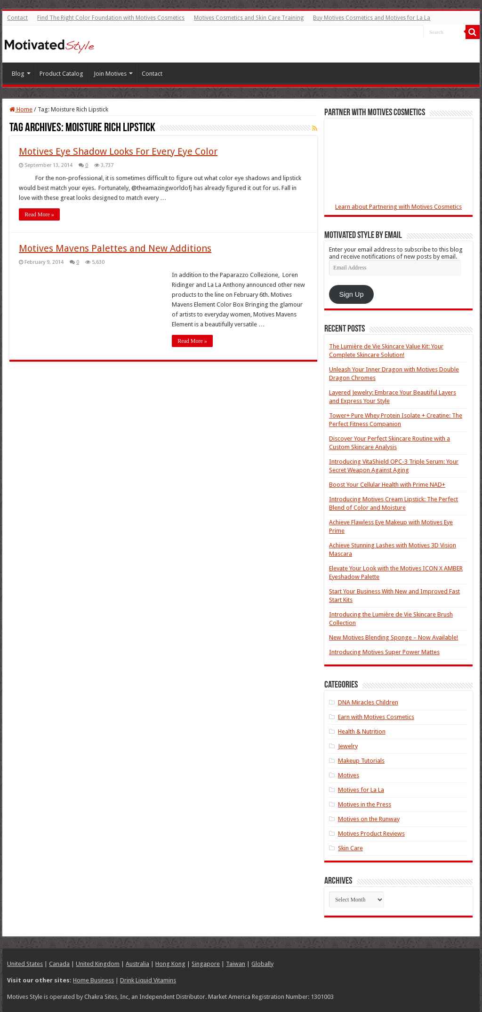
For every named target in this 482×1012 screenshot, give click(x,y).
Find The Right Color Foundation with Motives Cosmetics (111, 18)
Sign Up (351, 294)
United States (25, 963)
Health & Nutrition (362, 731)
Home (20, 109)
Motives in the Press (364, 804)
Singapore (206, 963)
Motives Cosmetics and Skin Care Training (249, 18)
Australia (137, 963)
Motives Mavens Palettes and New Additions (115, 248)
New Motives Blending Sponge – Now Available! (393, 637)
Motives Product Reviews (371, 833)
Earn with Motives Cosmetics (376, 716)
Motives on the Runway (369, 818)
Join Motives (110, 73)
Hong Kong (170, 963)
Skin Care (350, 848)
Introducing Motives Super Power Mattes (384, 652)
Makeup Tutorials (361, 760)
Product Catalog (61, 73)
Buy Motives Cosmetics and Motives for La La (371, 18)
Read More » (39, 214)
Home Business (93, 980)
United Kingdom (98, 963)
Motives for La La (361, 789)
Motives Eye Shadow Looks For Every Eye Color (118, 151)
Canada (59, 963)
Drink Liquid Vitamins (148, 980)
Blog (18, 73)
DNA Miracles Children (368, 702)
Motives (348, 775)
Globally (262, 963)
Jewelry (348, 746)
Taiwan (235, 963)
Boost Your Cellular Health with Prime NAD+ (387, 484)
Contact (17, 18)
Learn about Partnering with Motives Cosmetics (398, 206)
